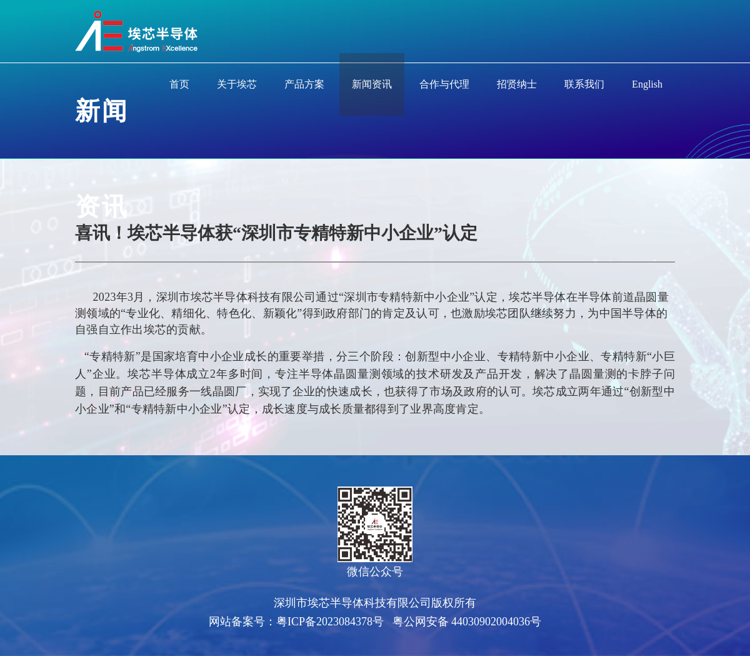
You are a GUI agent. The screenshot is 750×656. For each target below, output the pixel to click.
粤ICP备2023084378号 (330, 621)
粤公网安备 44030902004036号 (467, 621)
